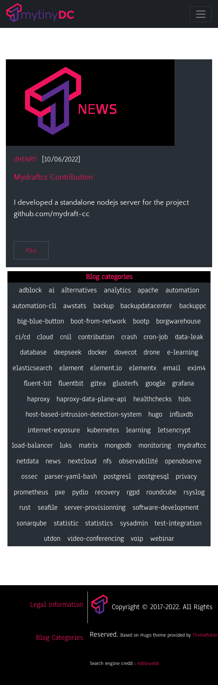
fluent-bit (38, 383)
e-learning (182, 352)
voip (137, 538)
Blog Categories (59, 637)
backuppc (192, 305)
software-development (166, 507)
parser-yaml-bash (71, 476)
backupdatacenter (146, 305)
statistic (66, 523)
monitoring (154, 445)
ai (51, 290)
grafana (183, 383)
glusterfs (125, 383)
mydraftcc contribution (53, 177)
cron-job (156, 337)
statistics (99, 523)
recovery (107, 492)
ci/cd (22, 337)
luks (66, 445)
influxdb (181, 414)
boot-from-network (98, 321)
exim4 (196, 368)
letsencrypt (174, 430)
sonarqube (31, 523)
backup (103, 305)
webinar (162, 538)
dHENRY (25, 159)
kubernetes (103, 430)
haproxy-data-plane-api (91, 399)
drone (152, 352)
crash (129, 337)
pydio (80, 492)
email (171, 368)
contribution (96, 337)
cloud (45, 337)
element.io (106, 368)
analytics (117, 290)
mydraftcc (192, 445)
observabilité (138, 461)
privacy (186, 476)
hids (184, 399)
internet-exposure (53, 430)
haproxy (38, 399)
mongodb (118, 445)
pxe (60, 492)
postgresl (117, 476)
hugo (155, 414)
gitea (98, 383)
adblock (30, 290)
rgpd (133, 492)
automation (182, 290)
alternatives (79, 290)
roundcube (161, 492)
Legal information (56, 604)
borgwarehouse (178, 321)
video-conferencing (95, 538)
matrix (88, 445)
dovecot (125, 352)
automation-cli (34, 305)
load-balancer (32, 445)
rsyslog (194, 492)
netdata (27, 461)
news (53, 461)
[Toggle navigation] (201, 14)
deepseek (67, 352)
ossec (29, 476)
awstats (74, 305)
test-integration (178, 523)
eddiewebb (148, 663)
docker (97, 352)
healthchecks (152, 399)
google (155, 383)
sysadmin (134, 523)
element (71, 368)
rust (25, 507)
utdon (52, 538)
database (33, 352)
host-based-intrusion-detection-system (83, 414)
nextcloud (82, 461)
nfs (107, 461)
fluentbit (71, 383)
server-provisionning (94, 507)
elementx (142, 368)
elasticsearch (32, 368)
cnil (65, 337)
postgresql (153, 476)
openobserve (183, 461)
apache (148, 290)
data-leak (189, 337)
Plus (31, 250)
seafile (48, 507)
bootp (141, 321)
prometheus (31, 492)
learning (138, 430)
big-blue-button (40, 321)
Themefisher (205, 635)
